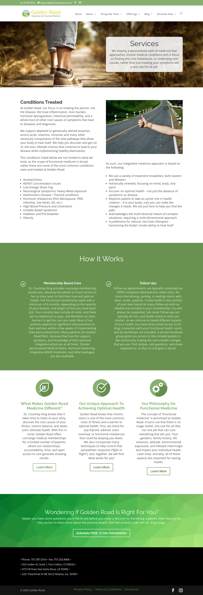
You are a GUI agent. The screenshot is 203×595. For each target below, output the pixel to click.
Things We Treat (110, 14)
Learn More (44, 467)
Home (78, 14)
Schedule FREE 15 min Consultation (101, 533)
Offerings (131, 14)
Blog (146, 14)
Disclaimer (132, 589)
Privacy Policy (83, 589)
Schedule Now (165, 14)
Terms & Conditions (108, 589)
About (89, 14)
